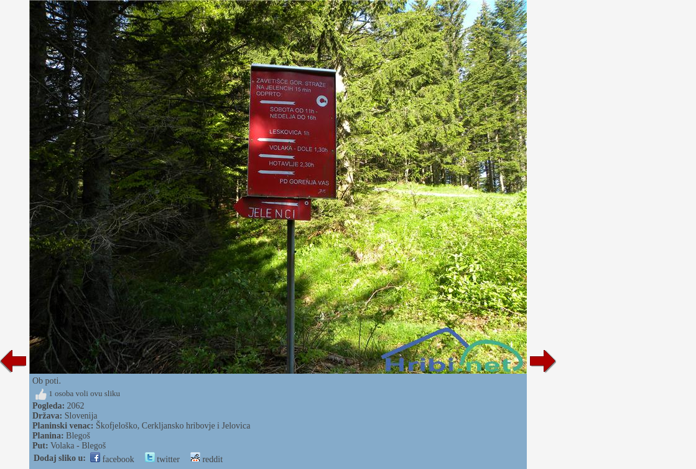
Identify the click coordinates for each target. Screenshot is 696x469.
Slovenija (81, 415)
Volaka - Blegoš (78, 445)
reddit (206, 459)
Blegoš (78, 435)
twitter (162, 459)
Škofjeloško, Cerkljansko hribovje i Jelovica (173, 425)
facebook (112, 459)
